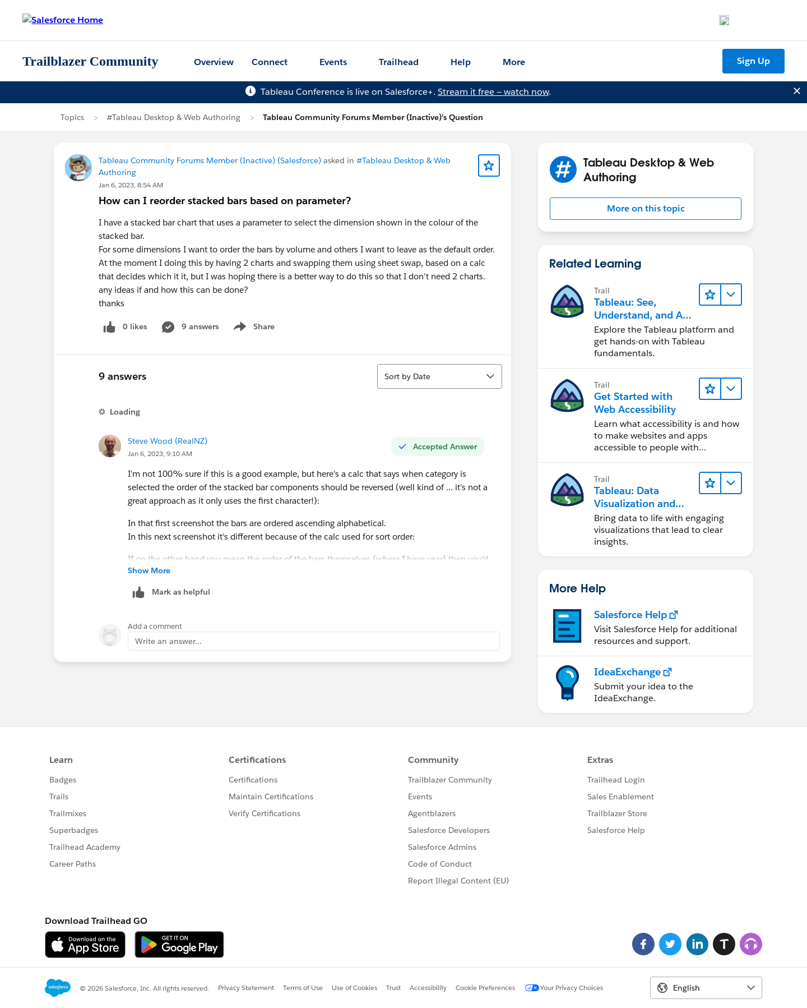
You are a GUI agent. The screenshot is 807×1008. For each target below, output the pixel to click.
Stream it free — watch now (493, 92)
